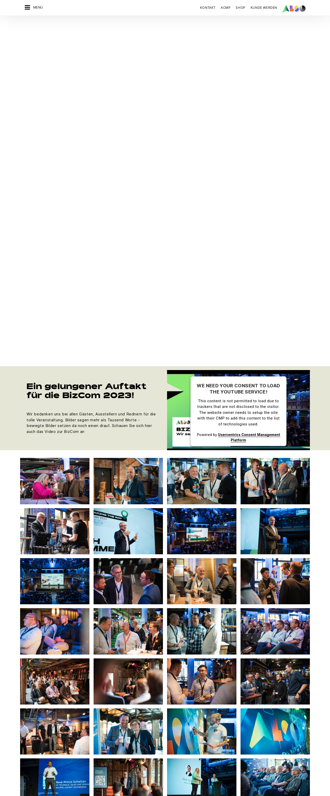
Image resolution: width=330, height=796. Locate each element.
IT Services (77, 705)
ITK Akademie (126, 732)
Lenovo (168, 723)
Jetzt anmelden (243, 754)
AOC (165, 696)
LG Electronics (174, 732)
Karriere (28, 696)
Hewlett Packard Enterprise (185, 705)
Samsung (169, 759)
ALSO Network (127, 687)
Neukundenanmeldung (133, 741)
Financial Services (83, 696)
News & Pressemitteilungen (44, 705)
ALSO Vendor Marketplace (137, 696)
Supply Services (81, 750)
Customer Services (131, 714)
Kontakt (208, 8)
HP (164, 714)
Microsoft (170, 741)
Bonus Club (124, 705)
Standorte (29, 732)
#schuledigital (79, 741)
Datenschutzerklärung (126, 784)
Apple (167, 687)
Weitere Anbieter (176, 768)
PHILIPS (168, 750)
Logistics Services (83, 714)
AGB (54, 784)
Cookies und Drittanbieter (83, 784)
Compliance (30, 687)
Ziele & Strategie (35, 741)
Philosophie (30, 723)
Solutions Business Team (88, 732)
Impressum (158, 784)
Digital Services (81, 687)
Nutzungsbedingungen (190, 784)
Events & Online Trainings (136, 723)
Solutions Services (83, 723)
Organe (27, 714)
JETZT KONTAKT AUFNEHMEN (253, 706)
